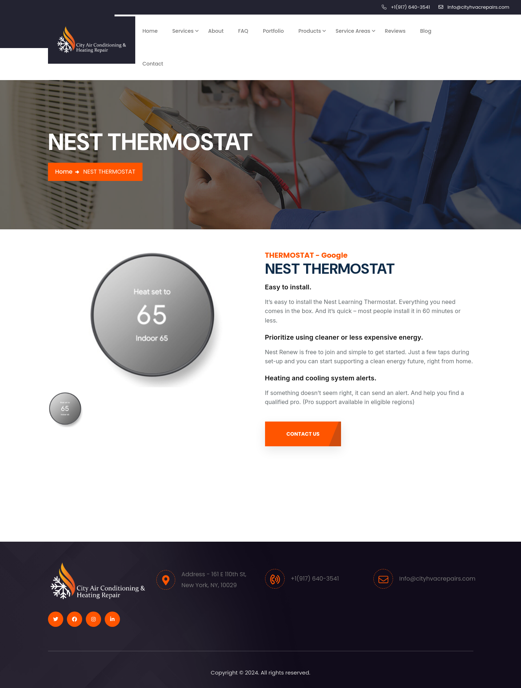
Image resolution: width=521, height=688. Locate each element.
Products (309, 31)
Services (183, 31)
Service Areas (353, 31)
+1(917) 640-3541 (410, 7)
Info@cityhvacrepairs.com (478, 7)
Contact (153, 63)
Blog (426, 31)
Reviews (395, 31)
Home (150, 31)
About (215, 31)
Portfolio (273, 31)
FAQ (243, 31)
